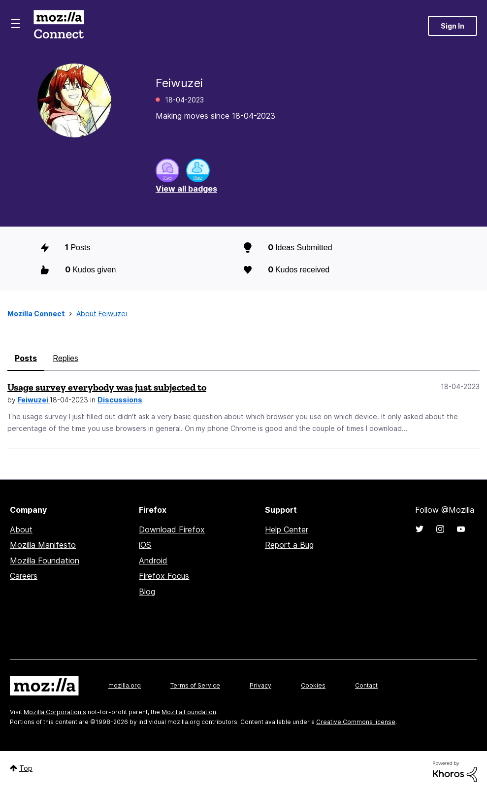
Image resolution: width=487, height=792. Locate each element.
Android (153, 560)
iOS (145, 545)
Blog (147, 591)
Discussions (119, 400)
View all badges (186, 189)
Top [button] (25, 768)
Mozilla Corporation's (55, 712)
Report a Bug (289, 545)
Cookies (313, 685)
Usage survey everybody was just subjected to (106, 387)
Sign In (452, 26)
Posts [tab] (26, 358)
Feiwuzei (34, 400)
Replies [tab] (65, 358)
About (21, 529)
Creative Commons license (355, 722)
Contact (366, 685)
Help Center (286, 529)
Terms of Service (195, 685)
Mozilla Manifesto (43, 545)
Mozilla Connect (58, 26)
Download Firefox (172, 529)
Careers (23, 576)
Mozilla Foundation (44, 560)
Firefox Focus (164, 576)
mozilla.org (124, 685)
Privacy (260, 685)
